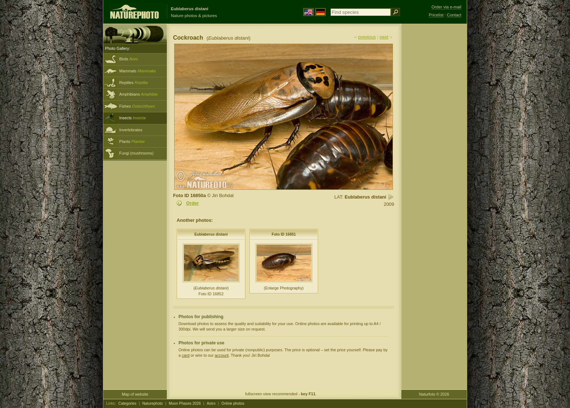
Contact (454, 15)
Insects (132, 118)
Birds (128, 59)
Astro (211, 403)
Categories (128, 403)
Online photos (232, 403)
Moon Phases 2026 (185, 403)
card (185, 355)
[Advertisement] (434, 140)
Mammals (137, 71)
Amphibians (138, 94)
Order (192, 203)
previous (367, 37)
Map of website (135, 394)
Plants (132, 141)
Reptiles (133, 82)
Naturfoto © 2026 (434, 394)
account (222, 355)
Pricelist (436, 15)
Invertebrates (130, 130)
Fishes (137, 106)
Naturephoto (152, 403)
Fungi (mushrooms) (136, 153)
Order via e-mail (446, 7)
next (384, 37)
